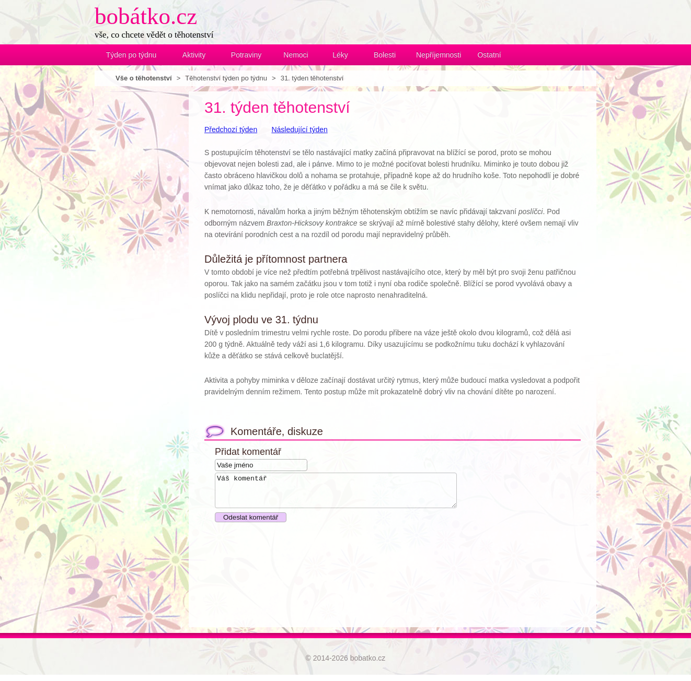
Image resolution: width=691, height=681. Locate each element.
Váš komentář (350, 493)
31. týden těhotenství (312, 78)
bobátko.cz (146, 16)
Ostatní (489, 55)
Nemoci (295, 55)
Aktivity (193, 55)
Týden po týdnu (131, 55)
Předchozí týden (230, 129)
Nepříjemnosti (437, 55)
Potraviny (246, 55)
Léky (340, 55)
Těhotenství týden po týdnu (226, 78)
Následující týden (299, 129)
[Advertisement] (136, 248)
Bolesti (385, 55)
